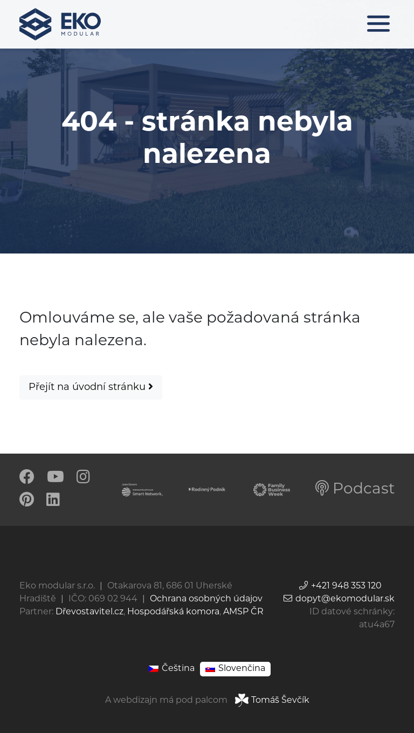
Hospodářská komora (173, 612)
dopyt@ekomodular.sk (338, 599)
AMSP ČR (243, 612)
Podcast (355, 489)
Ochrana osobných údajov (206, 599)
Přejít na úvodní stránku (91, 387)
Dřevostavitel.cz (89, 612)
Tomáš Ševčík (272, 700)
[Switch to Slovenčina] (235, 669)
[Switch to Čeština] (171, 669)
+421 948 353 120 (340, 586)
